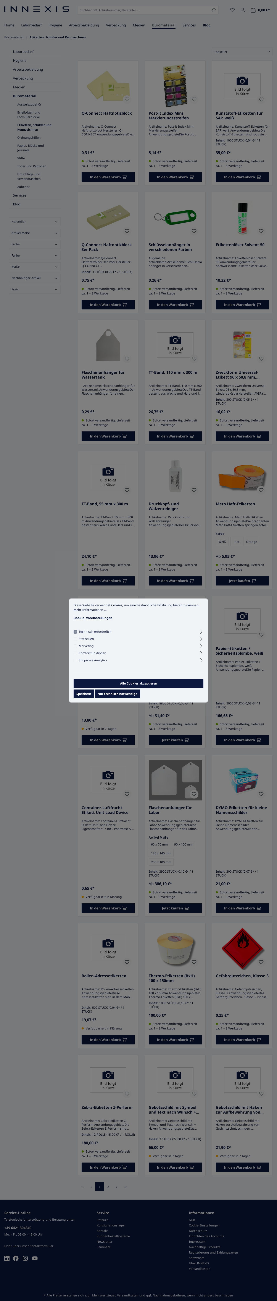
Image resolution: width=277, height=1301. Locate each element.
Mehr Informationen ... (90, 611)
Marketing (86, 648)
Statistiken (86, 640)
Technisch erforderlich (95, 633)
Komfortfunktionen (92, 655)
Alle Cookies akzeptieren (138, 685)
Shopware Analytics (93, 662)
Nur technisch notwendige (117, 695)
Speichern (83, 695)
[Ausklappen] (201, 632)
